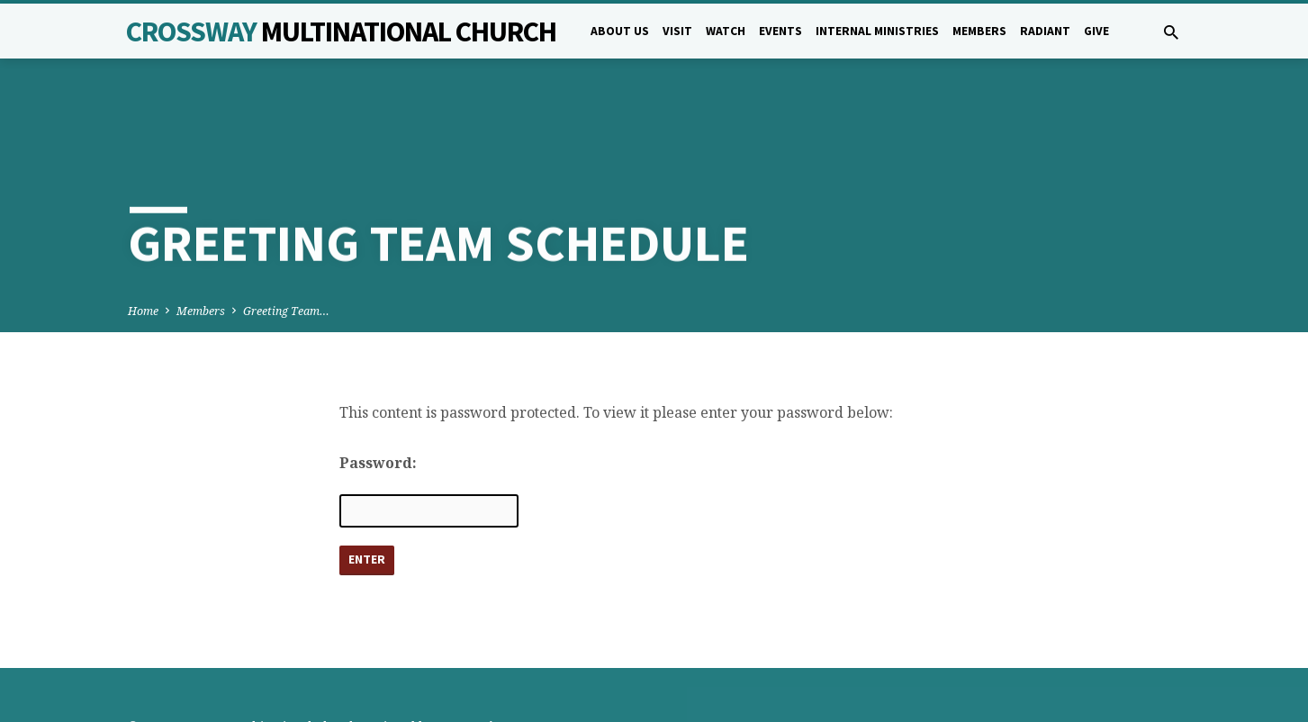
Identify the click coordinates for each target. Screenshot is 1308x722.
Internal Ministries (877, 31)
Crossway (341, 32)
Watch (725, 31)
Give (1096, 31)
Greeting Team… (286, 245)
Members (979, 31)
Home (143, 245)
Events (780, 31)
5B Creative (470, 663)
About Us (620, 31)
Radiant (1045, 31)
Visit (677, 31)
